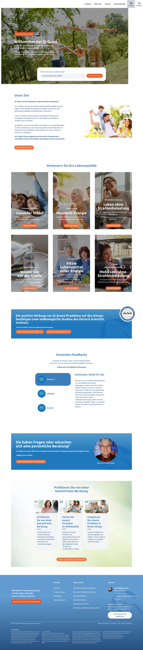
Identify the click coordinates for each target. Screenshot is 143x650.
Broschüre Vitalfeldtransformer (84, 592)
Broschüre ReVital (79, 600)
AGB (118, 623)
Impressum (114, 623)
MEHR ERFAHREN (29, 226)
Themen (108, 4)
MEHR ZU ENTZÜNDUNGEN (58, 332)
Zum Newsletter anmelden (120, 615)
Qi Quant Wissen (59, 592)
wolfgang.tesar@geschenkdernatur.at (126, 596)
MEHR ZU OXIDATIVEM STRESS (30, 332)
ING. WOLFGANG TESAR (24, 34)
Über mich (98, 4)
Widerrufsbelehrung (126, 623)
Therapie (57, 588)
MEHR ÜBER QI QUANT (24, 147)
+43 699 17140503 (120, 593)
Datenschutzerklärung (104, 623)
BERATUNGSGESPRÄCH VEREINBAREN (30, 462)
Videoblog (57, 596)
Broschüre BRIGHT (79, 596)
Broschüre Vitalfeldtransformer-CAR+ (86, 608)
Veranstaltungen (120, 4)
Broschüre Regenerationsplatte (84, 588)
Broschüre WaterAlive (81, 604)
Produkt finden (94, 76)
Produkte (88, 4)
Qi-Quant (5, 4)
